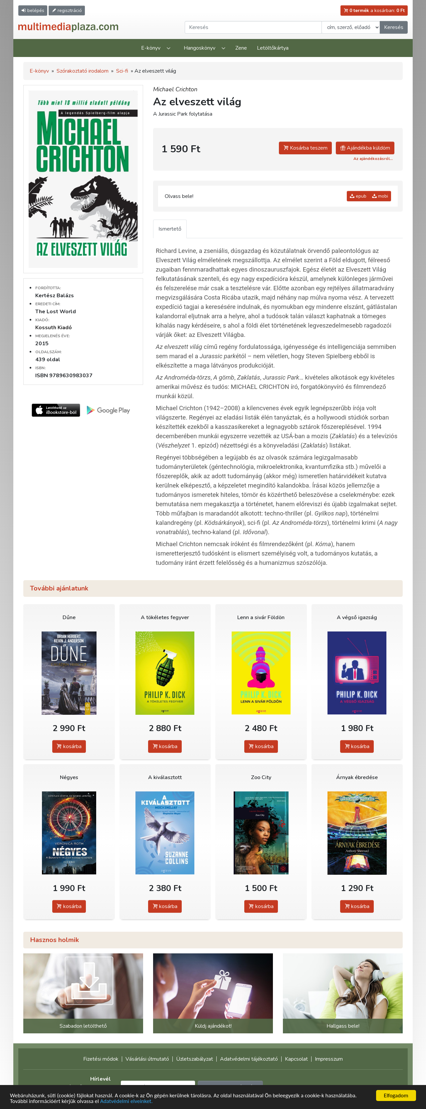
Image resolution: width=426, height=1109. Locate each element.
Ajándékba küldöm (365, 148)
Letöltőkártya (273, 48)
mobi (380, 196)
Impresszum (329, 1059)
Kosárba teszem (305, 148)
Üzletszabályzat (194, 1059)
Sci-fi (122, 71)
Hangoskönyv (199, 48)
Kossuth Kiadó (53, 327)
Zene (241, 48)
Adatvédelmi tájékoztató (249, 1059)
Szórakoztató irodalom (82, 71)
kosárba (69, 746)
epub (358, 196)
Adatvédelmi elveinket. (126, 1101)
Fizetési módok (100, 1059)
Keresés (393, 27)
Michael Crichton (175, 89)
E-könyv (150, 48)
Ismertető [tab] (169, 229)
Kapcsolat (296, 1059)
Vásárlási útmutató (147, 1059)
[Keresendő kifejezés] (253, 27)
